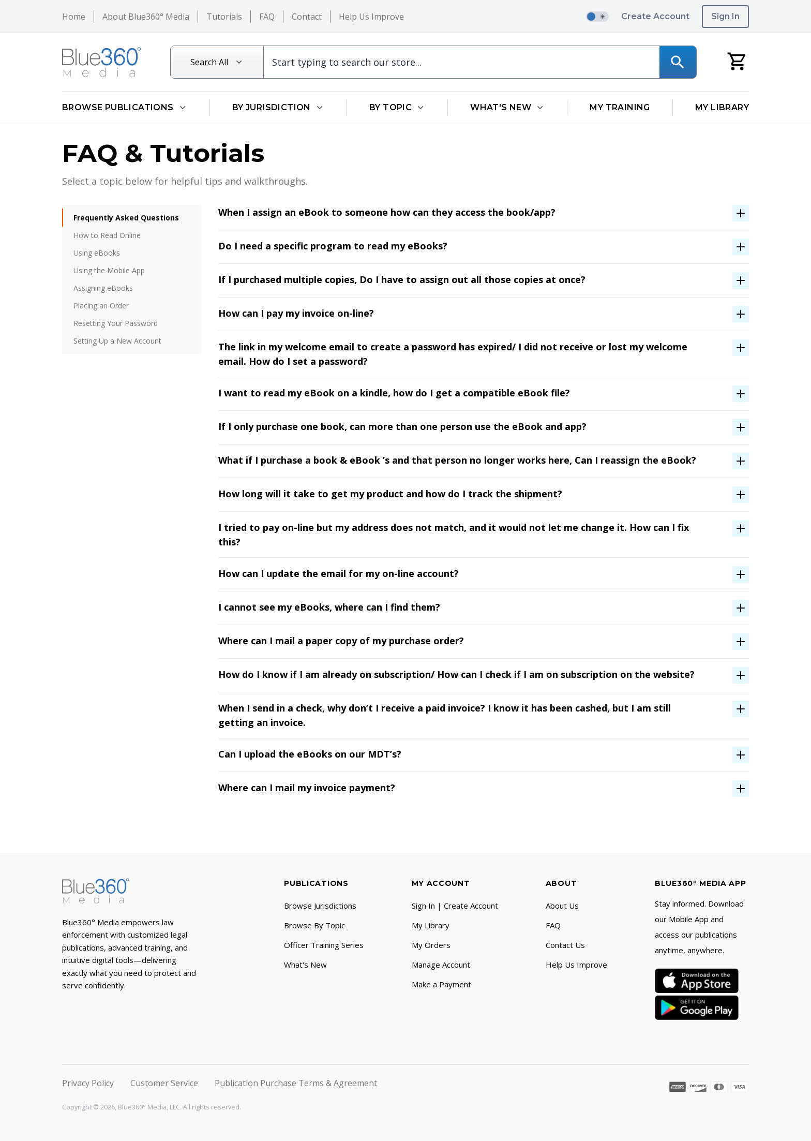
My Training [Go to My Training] (620, 107)
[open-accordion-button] (483, 213)
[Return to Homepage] (101, 62)
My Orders (431, 945)
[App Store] (697, 980)
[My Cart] (737, 60)
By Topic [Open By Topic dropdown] (397, 107)
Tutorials (224, 16)
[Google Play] (697, 1007)
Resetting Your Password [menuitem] (115, 323)
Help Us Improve (371, 16)
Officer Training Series (324, 945)
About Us (562, 905)
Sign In (725, 16)
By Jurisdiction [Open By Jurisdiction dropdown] (278, 107)
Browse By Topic (314, 925)
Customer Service (164, 1083)
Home (73, 16)
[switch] (597, 16)
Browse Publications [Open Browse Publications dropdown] (124, 107)
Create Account (655, 16)
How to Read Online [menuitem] (107, 235)
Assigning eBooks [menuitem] (103, 288)
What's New (305, 964)
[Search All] (217, 62)
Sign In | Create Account (455, 905)
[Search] (677, 62)
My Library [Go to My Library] (722, 107)
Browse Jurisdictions (320, 905)
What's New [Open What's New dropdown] (507, 107)
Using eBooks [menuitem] (96, 253)
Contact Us (565, 945)
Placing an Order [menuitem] (101, 305)
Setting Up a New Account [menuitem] (117, 341)
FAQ (267, 16)
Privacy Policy (88, 1083)
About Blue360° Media (145, 16)
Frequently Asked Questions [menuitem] (126, 218)
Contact (307, 16)
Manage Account (441, 964)
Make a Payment (441, 984)
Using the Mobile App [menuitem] (109, 270)
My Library (430, 925)
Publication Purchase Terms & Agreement (296, 1083)
